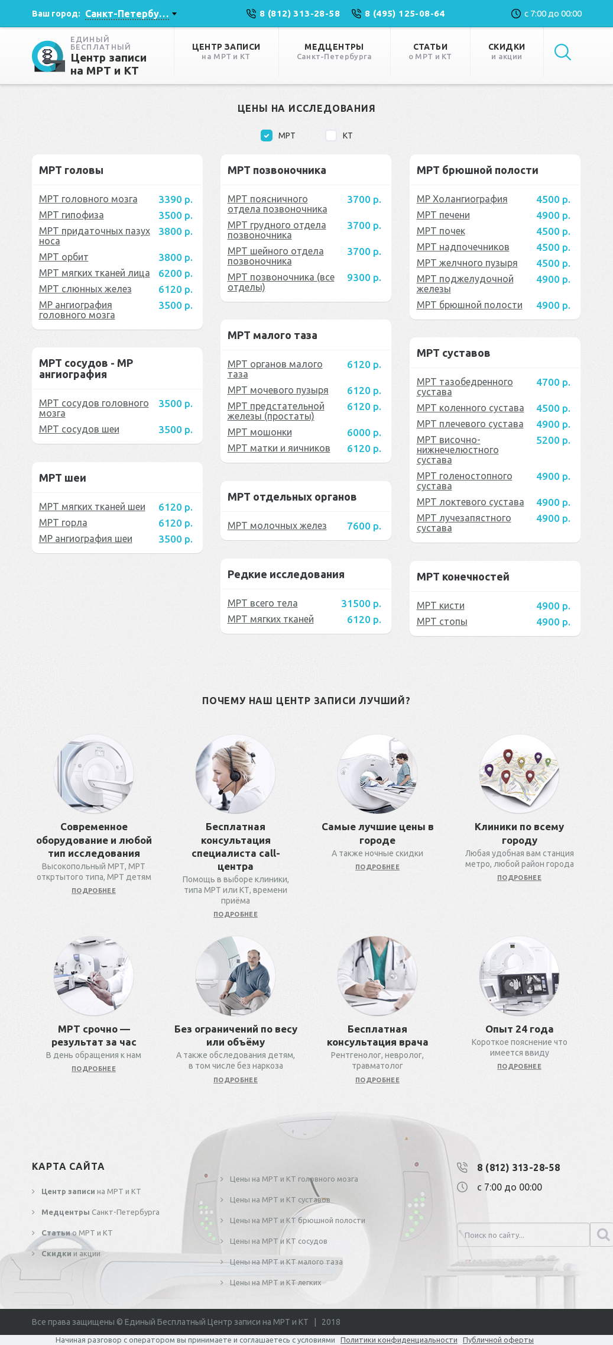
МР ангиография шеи (85, 538)
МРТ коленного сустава (470, 407)
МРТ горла (63, 522)
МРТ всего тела (263, 603)
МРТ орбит (64, 256)
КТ (339, 135)
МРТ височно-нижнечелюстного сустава (458, 449)
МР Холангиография (462, 198)
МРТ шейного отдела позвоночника (276, 256)
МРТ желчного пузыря (467, 262)
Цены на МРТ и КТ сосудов (277, 1241)
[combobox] (130, 13)
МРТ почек (441, 230)
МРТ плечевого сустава (470, 423)
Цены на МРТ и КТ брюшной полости (296, 1220)
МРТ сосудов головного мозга (94, 408)
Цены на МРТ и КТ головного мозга (293, 1179)
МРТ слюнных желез (85, 288)
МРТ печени (443, 214)
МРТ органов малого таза (275, 369)
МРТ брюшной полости (470, 304)
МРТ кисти (441, 605)
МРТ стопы (442, 621)
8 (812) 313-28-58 (518, 1167)
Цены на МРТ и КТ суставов (279, 1199)
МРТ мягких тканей (271, 619)
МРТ (278, 135)
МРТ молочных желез (277, 525)
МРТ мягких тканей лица (94, 272)
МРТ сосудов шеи (79, 429)
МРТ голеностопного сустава (465, 480)
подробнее (94, 890)
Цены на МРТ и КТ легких (275, 1282)
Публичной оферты (498, 1340)
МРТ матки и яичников (279, 448)
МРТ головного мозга (88, 198)
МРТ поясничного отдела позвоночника (277, 203)
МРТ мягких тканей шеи (92, 506)
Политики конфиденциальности (399, 1340)
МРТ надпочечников (463, 246)
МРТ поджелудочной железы (465, 283)
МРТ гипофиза (71, 214)
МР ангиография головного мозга (77, 309)
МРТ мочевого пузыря (278, 390)
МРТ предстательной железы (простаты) (276, 411)
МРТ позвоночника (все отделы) (281, 282)
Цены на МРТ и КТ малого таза (285, 1261)
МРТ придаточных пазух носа (94, 235)
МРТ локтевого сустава (470, 501)
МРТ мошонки (260, 432)
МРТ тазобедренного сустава (465, 386)
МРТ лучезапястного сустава (464, 522)
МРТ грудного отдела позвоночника (277, 230)
